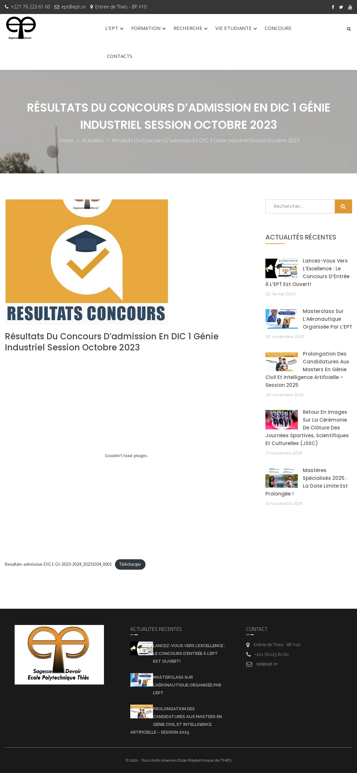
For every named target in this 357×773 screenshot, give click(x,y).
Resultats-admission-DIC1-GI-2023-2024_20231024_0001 (58, 564)
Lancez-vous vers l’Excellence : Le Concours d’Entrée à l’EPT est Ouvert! (189, 653)
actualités (93, 140)
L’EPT (111, 28)
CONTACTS (119, 56)
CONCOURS (278, 28)
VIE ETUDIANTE (233, 28)
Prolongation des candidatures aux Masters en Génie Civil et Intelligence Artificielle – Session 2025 (307, 369)
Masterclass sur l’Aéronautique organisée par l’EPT (327, 319)
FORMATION (145, 28)
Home (66, 140)
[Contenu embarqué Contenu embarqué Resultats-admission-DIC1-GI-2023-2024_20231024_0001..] (126, 455)
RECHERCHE (187, 28)
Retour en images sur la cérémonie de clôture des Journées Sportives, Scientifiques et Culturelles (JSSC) (307, 428)
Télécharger (130, 564)
